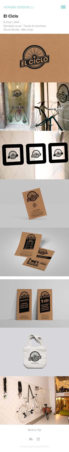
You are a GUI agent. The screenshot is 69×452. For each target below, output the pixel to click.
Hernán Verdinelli (19, 7)
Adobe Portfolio (41, 446)
